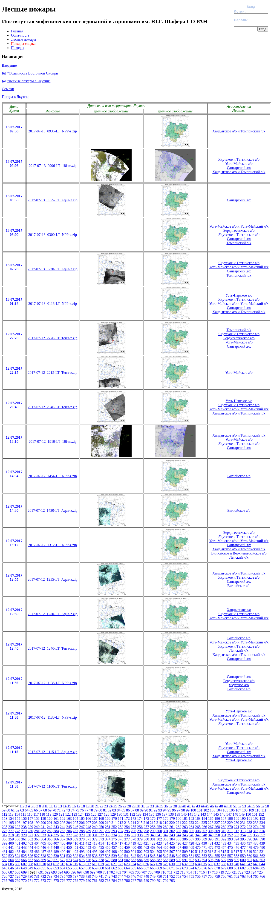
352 (230, 835)
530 (56, 856)
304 (185, 831)
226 (210, 823)
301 (165, 831)
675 (198, 868)
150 (248, 814)
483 (17, 852)
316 (262, 831)
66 (36, 810)
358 (4, 839)
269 (223, 827)
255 (133, 827)
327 (69, 835)
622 (120, 864)
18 (83, 806)
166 (88, 818)
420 (139, 843)
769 (17, 881)
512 (204, 852)
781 (95, 881)
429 (197, 843)
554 (210, 856)
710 (163, 872)
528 (43, 856)
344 (178, 835)
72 (63, 810)
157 (30, 818)
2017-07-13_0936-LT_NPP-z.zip (52, 131)
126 (93, 814)
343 (172, 835)
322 (37, 835)
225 (204, 823)
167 (95, 818)
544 (146, 856)
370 (82, 839)
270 (230, 827)
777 (69, 881)
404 (37, 843)
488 (49, 852)
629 (165, 864)
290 (95, 831)
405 (43, 843)
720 (228, 872)
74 (73, 810)
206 (82, 823)
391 (217, 839)
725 (260, 872)
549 (178, 856)
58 (267, 806)
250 (101, 827)
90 (146, 810)
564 (11, 860)
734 (56, 876)
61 (13, 810)
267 (210, 827)
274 (256, 827)
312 (236, 831)
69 (50, 810)
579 (107, 860)
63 (22, 810)
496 (101, 852)
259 (159, 827)
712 (176, 872)
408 (62, 843)
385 (178, 839)
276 (4, 831)
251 (107, 827)
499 (120, 852)
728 (17, 876)
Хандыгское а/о (239, 610)
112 (4, 814)
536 (95, 856)
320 (24, 835)
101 (199, 810)
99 (188, 810)
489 (56, 852)
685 (262, 868)
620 (107, 864)
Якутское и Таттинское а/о (238, 159)
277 (11, 831)
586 (153, 860)
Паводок (17, 48)
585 (146, 860)
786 (127, 881)
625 (139, 864)
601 (249, 860)
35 (161, 806)
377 (127, 839)
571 (56, 860)
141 (190, 814)
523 (11, 856)
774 (49, 881)
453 (88, 847)
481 (4, 852)
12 (55, 806)
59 (4, 810)
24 (110, 806)
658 (88, 868)
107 (238, 810)
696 (73, 872)
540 (120, 856)
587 (159, 860)
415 (107, 843)
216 (146, 823)
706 (138, 872)
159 (43, 818)
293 (114, 831)
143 (203, 814)
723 (247, 872)
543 (140, 856)
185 (210, 818)
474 (223, 847)
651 (43, 868)
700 (99, 872)
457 (114, 847)
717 (208, 872)
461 (140, 847)
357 (262, 835)
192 (256, 818)
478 (249, 847)
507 (172, 852)
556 (223, 856)
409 (69, 843)
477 (243, 847)
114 (17, 814)
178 (165, 818)
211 (114, 823)
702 (112, 872)
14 (64, 806)
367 (62, 839)
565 (17, 860)
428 (191, 843)
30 (138, 806)
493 (82, 852)
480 (262, 847)
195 (11, 823)
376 (120, 839)
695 (67, 872)
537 (101, 856)
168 (101, 818)
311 (230, 831)
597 (223, 860)
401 (17, 843)
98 (183, 810)
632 (184, 864)
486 (37, 852)
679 (223, 868)
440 (4, 847)
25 (115, 806)
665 (133, 868)
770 (24, 881)
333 (107, 835)
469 (191, 847)
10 (46, 806)
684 (256, 868)
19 (87, 806)
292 (107, 831)
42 (193, 806)
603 (262, 860)
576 (88, 860)
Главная (17, 31)
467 (178, 847)
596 (217, 860)
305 (191, 831)
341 (159, 835)
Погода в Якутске (15, 97)
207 (88, 823)
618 (94, 864)
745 (127, 876)
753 (178, 876)
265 (198, 827)
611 (49, 864)
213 (127, 823)
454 (95, 847)
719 (221, 872)
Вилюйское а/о (239, 476)
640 (236, 864)
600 (243, 860)
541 (127, 856)
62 (17, 810)
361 (24, 839)
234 (262, 823)
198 (30, 823)
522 (4, 856)
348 (204, 835)
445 (37, 847)
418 (127, 843)
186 (217, 818)
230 (236, 823)
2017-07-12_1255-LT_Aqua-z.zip (53, 579)
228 (223, 823)
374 (107, 839)
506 (165, 852)
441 (11, 847)
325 (56, 835)
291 (101, 831)
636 (210, 864)
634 (197, 864)
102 (206, 810)
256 (140, 827)
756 (198, 876)
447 (49, 847)
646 (11, 868)
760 (223, 876)
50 (230, 806)
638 (223, 864)
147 (229, 814)
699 (92, 872)
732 (43, 876)
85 (123, 810)
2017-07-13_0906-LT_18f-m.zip (53, 166)
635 (204, 864)
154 (11, 818)
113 (10, 814)
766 (262, 876)
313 (242, 831)
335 (120, 835)
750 (159, 876)
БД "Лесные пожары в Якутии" (26, 81)
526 (30, 856)
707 (144, 872)
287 (75, 831)
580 (114, 860)
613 (62, 864)
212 (120, 823)
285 (62, 831)
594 (204, 860)
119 (48, 814)
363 (37, 839)
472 (210, 847)
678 (217, 868)
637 (217, 864)
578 (101, 860)
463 (153, 847)
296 (133, 831)
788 (140, 881)
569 (43, 860)
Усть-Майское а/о (239, 164)
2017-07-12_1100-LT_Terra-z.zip (52, 786)
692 (47, 872)
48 (221, 806)
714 (189, 872)
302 (172, 831)
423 (159, 843)
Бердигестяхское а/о (238, 230)
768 (11, 881)
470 (198, 847)
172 (127, 818)
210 (107, 823)
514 (217, 852)
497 (107, 852)
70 (54, 810)
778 (75, 881)
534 (82, 856)
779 (82, 881)
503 (146, 852)
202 (56, 823)
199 (37, 823)
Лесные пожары (23, 39)
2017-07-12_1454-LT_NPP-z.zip (52, 476)
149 (242, 814)
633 (191, 864)
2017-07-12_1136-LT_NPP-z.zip (52, 683)
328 (75, 835)
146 (222, 814)
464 (159, 847)
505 (159, 852)
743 (114, 876)
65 (31, 810)
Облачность (20, 35)
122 (68, 814)
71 (59, 810)
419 (133, 843)
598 (230, 860)
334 (114, 835)
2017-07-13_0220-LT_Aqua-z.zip (53, 269)
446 (43, 847)
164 (75, 818)
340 (153, 835)
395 (243, 839)
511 (197, 852)
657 (82, 868)
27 (124, 806)
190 (243, 818)
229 (230, 823)
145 (216, 814)
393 (230, 839)
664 (127, 868)
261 (172, 827)
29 (134, 806)
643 (255, 864)
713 (182, 872)
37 (170, 806)
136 (158, 814)
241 (43, 827)
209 (101, 823)
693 (54, 872)
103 (212, 810)
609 (37, 864)
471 (204, 847)
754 (185, 876)
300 (159, 831)
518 (242, 852)
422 (152, 843)
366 (56, 839)
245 (69, 827)
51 (235, 806)
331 (95, 835)
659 (95, 868)
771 (30, 881)
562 (262, 856)
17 (78, 806)
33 (152, 806)
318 (11, 835)
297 (140, 831)
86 (128, 810)
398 (262, 839)
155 (17, 818)
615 (75, 864)
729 (24, 876)
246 (75, 827)
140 (184, 814)
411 (81, 843)
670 (165, 868)
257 (146, 827)
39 (180, 806)
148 (235, 814)
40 (184, 806)
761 (230, 876)
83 (114, 810)
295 (127, 831)
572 (62, 860)
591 (185, 860)
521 (262, 852)
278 (17, 831)
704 (125, 872)
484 (24, 852)
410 (75, 843)
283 (49, 831)
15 (69, 806)
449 (62, 847)
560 (249, 856)
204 (69, 823)
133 (138, 814)
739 (88, 876)
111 (263, 810)
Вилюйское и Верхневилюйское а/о (239, 553)
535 (88, 856)
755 (191, 876)
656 (75, 868)
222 (184, 823)
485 (30, 852)
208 (95, 823)
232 (249, 823)
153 (4, 818)
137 (164, 814)
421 (146, 843)
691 (41, 872)
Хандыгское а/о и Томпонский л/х (238, 131)
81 (105, 810)
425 (172, 843)
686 (4, 872)
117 (36, 814)
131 (126, 814)
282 (43, 831)
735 (62, 876)
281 (37, 831)
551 (191, 856)
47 (216, 806)
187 (223, 818)
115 (23, 814)
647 (17, 868)
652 (49, 868)
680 (230, 868)
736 (69, 876)
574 (75, 860)
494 (88, 852)
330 (88, 835)
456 (107, 847)
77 (86, 810)
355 (249, 835)
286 (69, 831)
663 (120, 868)
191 (249, 818)
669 (159, 868)
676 (204, 868)
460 (133, 847)
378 (133, 839)
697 (80, 872)
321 (30, 835)
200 (43, 823)
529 (49, 856)
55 (253, 806)
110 (257, 810)
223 (191, 823)
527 (37, 856)
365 (49, 839)
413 (94, 843)
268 (217, 827)
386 (185, 839)
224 (197, 823)
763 (243, 876)
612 (56, 864)
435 (236, 843)
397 (256, 839)
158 (37, 818)
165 (82, 818)
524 (17, 856)
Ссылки (8, 89)
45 (207, 806)
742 (107, 876)
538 (107, 856)
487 (43, 852)
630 (172, 864)
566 (24, 860)
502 (140, 852)
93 (160, 810)
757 (204, 876)
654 (62, 868)
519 (249, 852)
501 (133, 852)
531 (62, 856)
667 (146, 868)
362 (30, 839)
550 (185, 856)
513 (210, 852)
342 (165, 835)
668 (153, 868)
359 (11, 839)
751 (165, 876)
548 (172, 856)
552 (198, 856)
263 (185, 827)
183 (198, 818)
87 (132, 810)
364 (43, 839)
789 (146, 881)
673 (185, 868)
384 (172, 839)
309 (217, 831)
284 (56, 831)
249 (95, 827)
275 (262, 827)
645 (4, 868)
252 (114, 827)
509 (185, 852)
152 (261, 814)
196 (17, 823)
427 (184, 843)
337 (133, 835)
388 (198, 839)
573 (69, 860)
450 (69, 847)
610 (43, 864)
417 (120, 843)
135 (151, 814)
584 (140, 860)
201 (49, 823)
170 (114, 818)
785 (120, 881)
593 (198, 860)
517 (236, 852)
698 (86, 872)
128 (106, 814)
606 (17, 864)
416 (114, 843)
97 (178, 810)
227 (217, 823)
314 (249, 831)
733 (49, 876)
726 (4, 876)
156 (24, 818)
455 (101, 847)
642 (249, 864)
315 (255, 831)
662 (114, 868)
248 (88, 827)
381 (153, 839)
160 (49, 818)
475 (230, 847)
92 (155, 810)
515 (223, 852)
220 (172, 823)
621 (114, 864)
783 (107, 881)
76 (82, 810)
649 (30, 868)
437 (249, 843)
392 (223, 839)
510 (191, 852)
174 (140, 818)
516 (230, 852)
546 (159, 856)
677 (210, 868)
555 (217, 856)
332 (101, 835)
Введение (9, 65)
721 (234, 872)
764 (249, 876)
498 (114, 852)
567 (30, 860)
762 (236, 876)
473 (217, 847)
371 (88, 839)
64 (27, 810)
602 (256, 860)
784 (114, 881)
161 (56, 818)
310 (223, 831)
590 (178, 860)
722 (240, 872)
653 (56, 868)
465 (165, 847)
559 (243, 856)
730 (30, 876)
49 (226, 806)
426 (178, 843)
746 (133, 876)
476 (236, 847)
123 (74, 814)
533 (75, 856)
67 (40, 810)
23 (106, 806)
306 (198, 831)
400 (11, 843)
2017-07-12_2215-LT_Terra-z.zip (53, 372)
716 (202, 872)
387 (191, 839)
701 (105, 872)
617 (88, 864)
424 (165, 843)
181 (185, 818)
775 (56, 881)
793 (172, 881)
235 (4, 827)
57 (262, 806)
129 (113, 814)
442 (17, 847)
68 (45, 810)
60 (8, 810)
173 (133, 818)
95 (169, 810)
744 (120, 876)
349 (210, 835)
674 (191, 868)
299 (153, 831)
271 (236, 827)
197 (24, 823)
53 (244, 806)
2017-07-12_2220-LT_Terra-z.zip (53, 338)
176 (153, 818)
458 (120, 847)
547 (165, 856)
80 (100, 810)
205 (75, 823)
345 (185, 835)
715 (195, 872)
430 (204, 843)
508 (178, 852)
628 (159, 864)
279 (24, 831)
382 (159, 839)
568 (37, 860)
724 (253, 872)
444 (30, 847)
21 (97, 806)
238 (24, 827)
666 (140, 868)
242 (49, 827)
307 (204, 831)
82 (109, 810)
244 (62, 827)
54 (249, 806)
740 (95, 876)
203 (62, 823)
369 (75, 839)
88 (137, 810)
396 (249, 839)
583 (133, 860)
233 (255, 823)
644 (262, 864)
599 (236, 860)
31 (143, 806)
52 (239, 806)
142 (196, 814)
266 (204, 827)
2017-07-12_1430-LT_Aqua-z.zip (53, 510)
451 (75, 847)
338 (140, 835)
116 (29, 814)
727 (11, 876)
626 (146, 864)
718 (215, 872)
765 (256, 876)
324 (49, 835)
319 (17, 835)
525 (24, 856)
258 (153, 827)
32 (147, 806)
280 (30, 831)
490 (62, 852)
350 (217, 835)
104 (219, 810)
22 (101, 806)
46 (212, 806)
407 (56, 843)
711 (170, 872)
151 (254, 814)
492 (75, 852)
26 (120, 806)
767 (4, 881)
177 (159, 818)
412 (88, 843)
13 (60, 806)
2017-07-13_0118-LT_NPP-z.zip (52, 304)
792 (165, 881)
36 (166, 806)
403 (30, 843)
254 (127, 827)
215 (139, 823)
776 (62, 881)
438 (255, 843)
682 (243, 868)
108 (245, 810)
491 (69, 852)
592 (191, 860)
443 (24, 847)
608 (30, 864)
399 (4, 843)
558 (236, 856)
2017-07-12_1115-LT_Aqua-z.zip (53, 752)
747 (140, 876)
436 (242, 843)
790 (153, 881)
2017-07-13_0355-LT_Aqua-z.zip (53, 200)
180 (178, 818)
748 (146, 876)
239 (30, 827)
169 (107, 818)
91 (151, 810)
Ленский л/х (238, 557)
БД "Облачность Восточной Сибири (30, 73)
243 (56, 827)
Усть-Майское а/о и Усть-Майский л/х (238, 226)
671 (172, 868)
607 (24, 864)
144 (209, 814)
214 (133, 823)
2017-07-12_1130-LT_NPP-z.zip (52, 717)
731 (37, 876)
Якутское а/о (239, 685)
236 (11, 827)
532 (69, 856)
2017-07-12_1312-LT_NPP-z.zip (52, 545)
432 (217, 843)
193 (262, 818)
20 (92, 806)
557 (230, 856)
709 (157, 872)
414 (101, 843)
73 (68, 810)
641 (242, 864)
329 (82, 835)
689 (24, 872)
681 (236, 868)
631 (178, 864)
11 (51, 806)
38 (175, 806)
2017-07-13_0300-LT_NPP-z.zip (52, 235)
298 (146, 831)
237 (17, 827)
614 (69, 864)
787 (133, 881)
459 (127, 847)
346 (191, 835)
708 (150, 872)
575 (82, 860)
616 (81, 864)
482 (11, 852)
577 (95, 860)
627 (152, 864)
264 (191, 827)
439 (262, 843)
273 (249, 827)
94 (165, 810)
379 (140, 839)
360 (17, 839)
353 (236, 835)
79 (96, 810)
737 (75, 876)
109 (251, 810)
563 (4, 860)
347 (198, 835)
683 (249, 868)
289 (88, 831)
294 (120, 831)
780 (88, 881)
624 (133, 864)
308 (210, 831)
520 (255, 852)
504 (153, 852)
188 (230, 818)
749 (153, 876)
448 (56, 847)
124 (81, 814)
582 (127, 860)
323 (43, 835)
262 (178, 827)
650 (37, 868)
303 (178, 831)
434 (230, 843)
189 (236, 818)
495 (95, 852)
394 (236, 839)
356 (256, 835)
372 (95, 839)
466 (172, 847)
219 (165, 823)
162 (62, 818)
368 (69, 839)
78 (91, 810)
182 (191, 818)
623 (127, 864)
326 (62, 835)
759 (217, 876)
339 (146, 835)
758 (210, 876)
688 (17, 872)
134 (145, 814)
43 (198, 806)
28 (129, 806)
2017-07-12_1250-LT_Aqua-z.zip (53, 614)
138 (171, 814)
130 (119, 814)
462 (146, 847)
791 (159, 881)
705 (131, 872)
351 (223, 835)
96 (174, 810)
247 (82, 827)
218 (159, 823)
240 (37, 827)
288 (82, 831)
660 (101, 868)
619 (101, 864)
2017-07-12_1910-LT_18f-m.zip (53, 441)
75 (77, 810)
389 (204, 839)
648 (24, 868)
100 (193, 810)
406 (49, 843)
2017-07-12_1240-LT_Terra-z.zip (53, 648)
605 (11, 864)
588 (165, 860)
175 (146, 818)
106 (232, 810)
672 (178, 868)
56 (258, 806)
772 (37, 881)
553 (204, 856)
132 (132, 814)
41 (189, 806)
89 (142, 810)
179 (172, 818)
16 (74, 806)
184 (204, 818)
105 (225, 810)
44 (203, 806)
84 (119, 810)
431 (210, 843)
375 (114, 839)
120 (55, 814)
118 (42, 814)
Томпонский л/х (238, 243)
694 (60, 872)
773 (43, 881)
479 (256, 847)
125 (87, 814)
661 (107, 868)
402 (24, 843)
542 (133, 856)
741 (101, 876)
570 (49, 860)
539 (114, 856)
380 (146, 839)
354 (243, 835)
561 (256, 856)
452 (82, 847)
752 (172, 876)
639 (230, 864)
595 (210, 860)
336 (127, 835)
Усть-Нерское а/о (239, 295)
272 (243, 827)
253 (120, 827)
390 (210, 839)
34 (157, 806)
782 (101, 881)
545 (153, 856)
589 (172, 860)
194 (4, 823)
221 (178, 823)
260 (165, 827)
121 (61, 814)
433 (223, 843)
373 (101, 839)
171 (120, 818)
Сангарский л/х (239, 168)
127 (100, 814)
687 (11, 872)
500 (127, 852)
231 (242, 823)
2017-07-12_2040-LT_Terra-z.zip (53, 407)
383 (165, 839)
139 (177, 814)
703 (118, 872)
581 (120, 860)
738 (82, 876)
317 (4, 835)
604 (4, 864)
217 (152, 823)
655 (69, 868)
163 (69, 818)
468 (185, 847)
